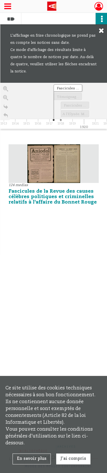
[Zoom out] (5, 99)
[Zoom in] (5, 90)
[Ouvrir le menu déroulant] (7, 6)
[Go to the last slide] (5, 108)
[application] (53, 106)
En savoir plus (32, 459)
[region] (53, 169)
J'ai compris (73, 459)
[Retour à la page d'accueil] (5, 117)
